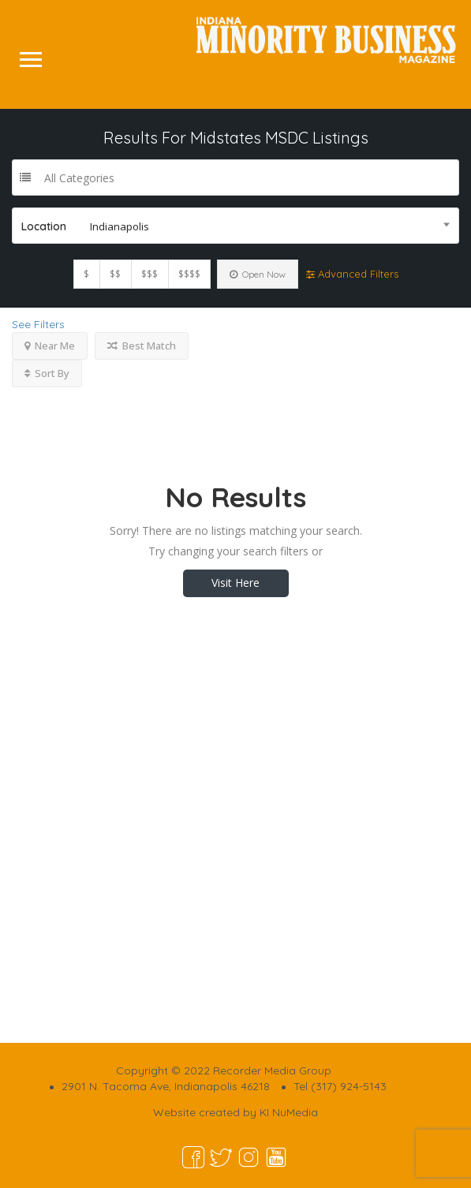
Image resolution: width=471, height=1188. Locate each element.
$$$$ (189, 274)
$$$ (149, 274)
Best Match (141, 345)
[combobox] (235, 225)
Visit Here (235, 582)
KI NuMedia (289, 1112)
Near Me (49, 345)
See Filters (38, 324)
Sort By (46, 373)
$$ (115, 274)
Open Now (258, 274)
